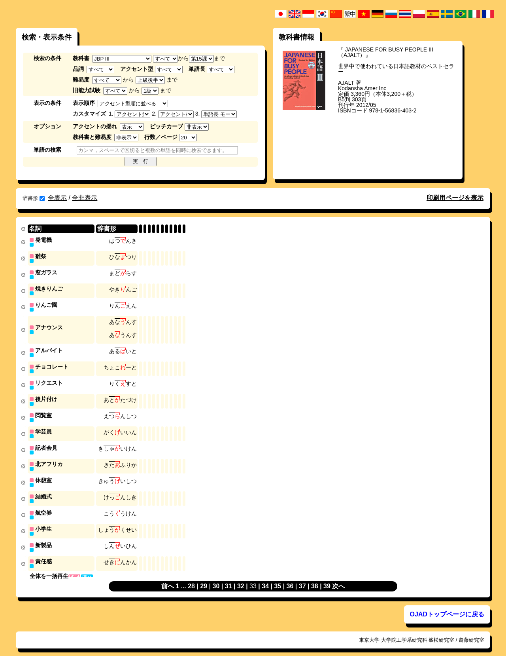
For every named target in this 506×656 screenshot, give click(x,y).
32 (240, 577)
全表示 (57, 197)
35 (277, 577)
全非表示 (84, 197)
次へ (338, 577)
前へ (167, 577)
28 (191, 577)
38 (314, 577)
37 (302, 577)
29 (203, 577)
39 (326, 577)
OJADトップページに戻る (447, 606)
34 (265, 577)
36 (290, 577)
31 (228, 577)
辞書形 (34, 198)
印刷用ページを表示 (455, 197)
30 (216, 577)
